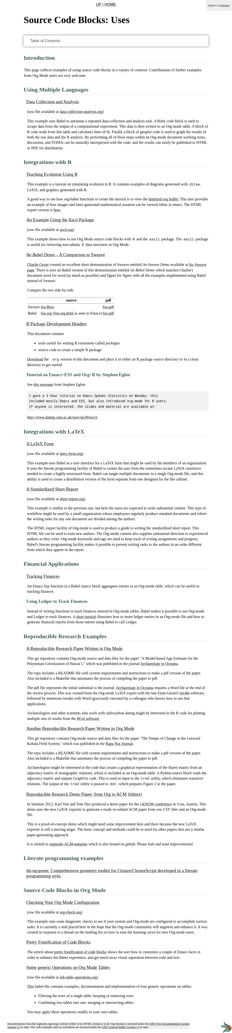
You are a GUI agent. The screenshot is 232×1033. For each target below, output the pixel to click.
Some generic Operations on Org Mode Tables (68, 965)
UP (99, 4)
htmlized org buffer (163, 199)
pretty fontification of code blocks (80, 950)
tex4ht (185, 692)
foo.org (46, 312)
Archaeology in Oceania (159, 663)
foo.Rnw (47, 306)
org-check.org (70, 911)
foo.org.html (63, 312)
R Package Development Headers (56, 323)
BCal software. (88, 718)
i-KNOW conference (156, 803)
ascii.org (66, 229)
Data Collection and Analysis (52, 101)
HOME (110, 4)
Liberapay (225, 5)
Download (35, 358)
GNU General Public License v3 (120, 1025)
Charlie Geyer (38, 264)
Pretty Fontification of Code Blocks (58, 940)
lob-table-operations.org (78, 976)
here (57, 210)
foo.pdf (108, 306)
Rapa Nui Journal (119, 743)
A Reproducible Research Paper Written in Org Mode (74, 647)
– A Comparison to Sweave (65, 254)
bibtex (135, 792)
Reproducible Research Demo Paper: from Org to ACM (76, 792)
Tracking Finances (42, 575)
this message (43, 384)
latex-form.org (71, 453)
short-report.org (72, 498)
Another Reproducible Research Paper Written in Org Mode (80, 727)
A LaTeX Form (40, 442)
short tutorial (86, 616)
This (30, 985)
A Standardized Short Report (52, 488)
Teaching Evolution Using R (51, 174)
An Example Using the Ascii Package (60, 219)
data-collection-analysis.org (81, 112)
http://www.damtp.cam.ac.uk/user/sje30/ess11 (62, 416)
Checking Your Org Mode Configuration (62, 900)
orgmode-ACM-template (68, 843)
